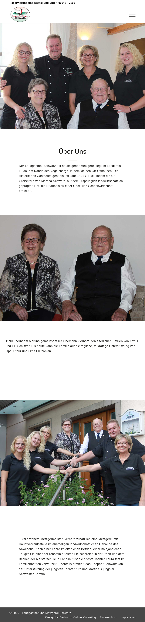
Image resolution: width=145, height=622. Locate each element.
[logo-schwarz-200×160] (20, 14)
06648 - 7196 (66, 2)
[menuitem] (130, 14)
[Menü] (130, 14)
